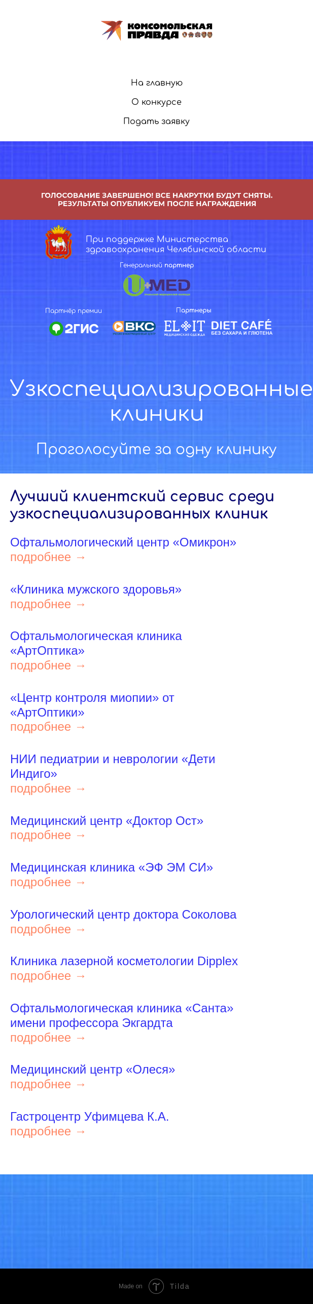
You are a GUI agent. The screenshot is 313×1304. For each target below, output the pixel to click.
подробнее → (48, 557)
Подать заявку (156, 121)
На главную (157, 83)
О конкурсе (156, 102)
